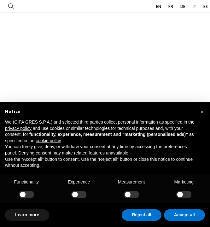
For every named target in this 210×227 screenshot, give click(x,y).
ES (205, 6)
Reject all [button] (141, 214)
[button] (202, 112)
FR (171, 6)
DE (183, 6)
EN (159, 6)
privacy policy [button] (18, 128)
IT (195, 6)
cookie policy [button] (48, 140)
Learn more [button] (27, 214)
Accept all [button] (184, 214)
